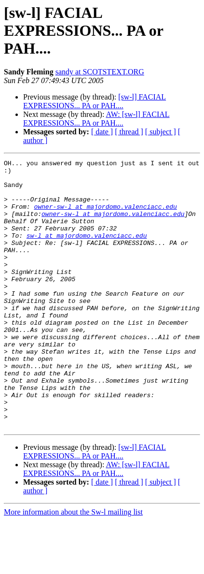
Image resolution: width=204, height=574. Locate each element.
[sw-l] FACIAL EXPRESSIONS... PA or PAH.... (94, 101)
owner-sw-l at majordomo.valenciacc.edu (105, 216)
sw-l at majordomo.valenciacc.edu (87, 251)
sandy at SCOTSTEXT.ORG (99, 72)
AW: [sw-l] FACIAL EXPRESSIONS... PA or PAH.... (96, 118)
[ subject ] (160, 132)
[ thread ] (129, 132)
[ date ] (102, 132)
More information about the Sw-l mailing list (73, 565)
